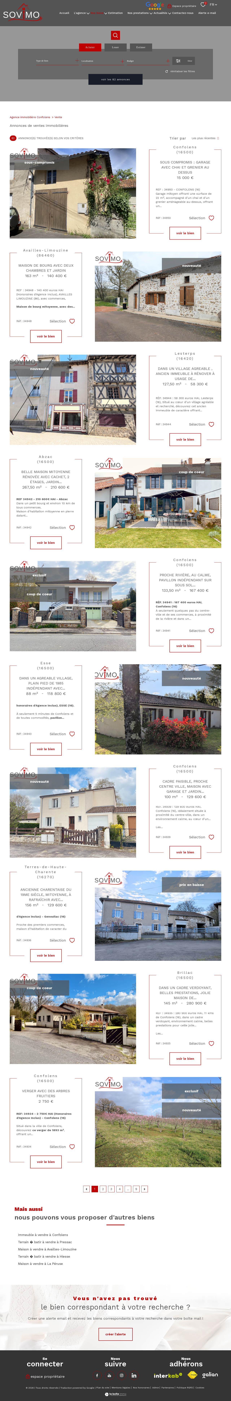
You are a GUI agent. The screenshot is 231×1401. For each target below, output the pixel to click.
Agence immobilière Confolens (30, 117)
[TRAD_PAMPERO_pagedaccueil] (22, 20)
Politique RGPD (185, 1387)
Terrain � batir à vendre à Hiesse (44, 1256)
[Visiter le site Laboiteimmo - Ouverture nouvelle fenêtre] (115, 1395)
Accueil (64, 13)
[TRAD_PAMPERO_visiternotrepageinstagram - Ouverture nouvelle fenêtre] (121, 1375)
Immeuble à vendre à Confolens (43, 1235)
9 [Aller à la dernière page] (136, 1189)
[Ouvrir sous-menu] (88, 13)
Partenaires (168, 1387)
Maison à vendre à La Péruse (40, 1264)
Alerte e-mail (207, 13)
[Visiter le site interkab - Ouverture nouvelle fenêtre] (168, 1375)
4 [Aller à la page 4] (120, 1189)
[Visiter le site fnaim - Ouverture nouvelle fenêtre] (192, 1375)
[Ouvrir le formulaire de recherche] (183, 61)
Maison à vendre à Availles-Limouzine (47, 1249)
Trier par (177, 138)
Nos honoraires (141, 1387)
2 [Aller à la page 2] (103, 1189)
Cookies (199, 1388)
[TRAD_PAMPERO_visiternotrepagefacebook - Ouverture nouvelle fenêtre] (97, 1375)
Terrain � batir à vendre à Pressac (45, 1242)
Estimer (141, 47)
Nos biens (97, 13)
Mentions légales (121, 1387)
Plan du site (102, 1387)
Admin (155, 1387)
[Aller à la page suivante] (144, 1189)
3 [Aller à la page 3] (111, 1189)
